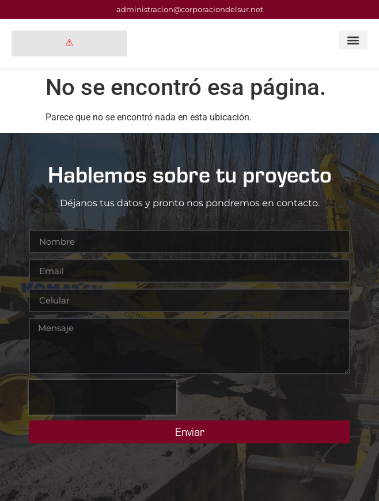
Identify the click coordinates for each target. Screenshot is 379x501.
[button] (353, 40)
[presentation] (102, 397)
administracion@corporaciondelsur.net (189, 9)
